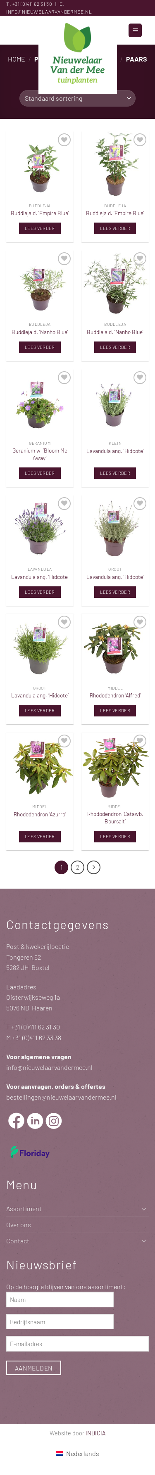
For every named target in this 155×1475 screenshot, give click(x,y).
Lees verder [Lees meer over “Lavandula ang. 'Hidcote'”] (115, 473)
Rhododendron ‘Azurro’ (40, 814)
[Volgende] (94, 868)
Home (16, 59)
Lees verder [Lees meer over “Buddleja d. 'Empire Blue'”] (40, 228)
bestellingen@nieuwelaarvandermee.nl (61, 1097)
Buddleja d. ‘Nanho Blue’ (40, 331)
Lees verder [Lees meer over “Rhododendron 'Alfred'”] (115, 710)
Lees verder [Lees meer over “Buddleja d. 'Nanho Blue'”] (40, 347)
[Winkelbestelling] (77, 98)
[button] (135, 30)
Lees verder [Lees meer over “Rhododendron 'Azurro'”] (40, 836)
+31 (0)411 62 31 (28, 4)
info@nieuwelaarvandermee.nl (49, 11)
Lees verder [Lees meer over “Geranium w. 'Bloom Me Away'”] (40, 473)
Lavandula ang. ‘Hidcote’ (115, 450)
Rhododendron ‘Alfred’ (115, 695)
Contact (17, 1241)
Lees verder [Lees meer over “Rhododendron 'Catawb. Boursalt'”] (115, 836)
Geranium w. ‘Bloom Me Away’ (39, 454)
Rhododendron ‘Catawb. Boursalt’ (115, 817)
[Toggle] (144, 1209)
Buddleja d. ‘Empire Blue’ (40, 212)
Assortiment (24, 1208)
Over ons (18, 1224)
